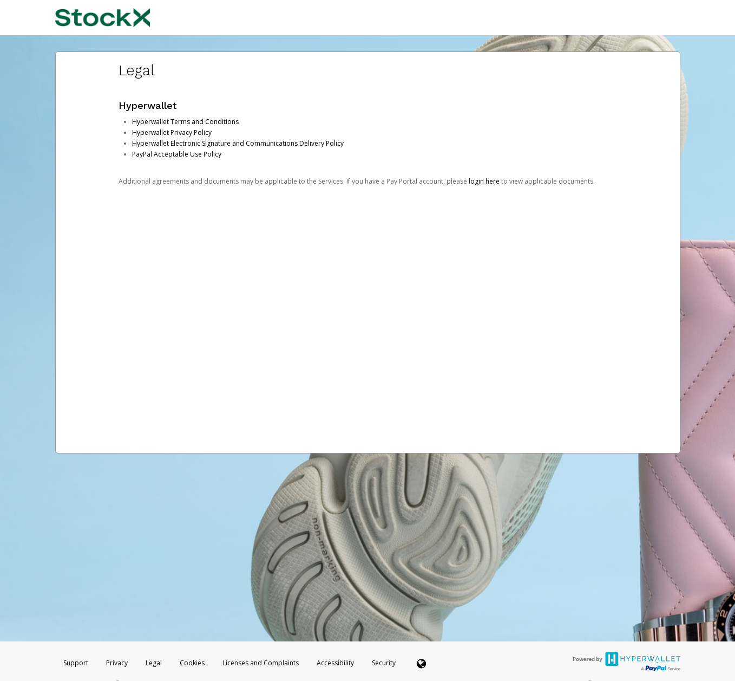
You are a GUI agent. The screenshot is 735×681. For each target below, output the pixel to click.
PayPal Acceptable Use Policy (176, 154)
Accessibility (335, 662)
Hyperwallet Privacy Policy (172, 132)
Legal (154, 662)
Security (384, 662)
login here (484, 181)
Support (75, 662)
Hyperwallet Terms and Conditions (185, 121)
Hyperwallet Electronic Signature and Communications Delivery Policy (238, 143)
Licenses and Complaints (261, 662)
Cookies (192, 662)
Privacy (117, 662)
